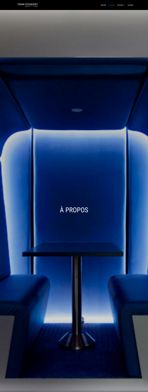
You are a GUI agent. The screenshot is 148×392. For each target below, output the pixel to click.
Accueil (103, 5)
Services (120, 5)
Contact (130, 5)
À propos (111, 5)
